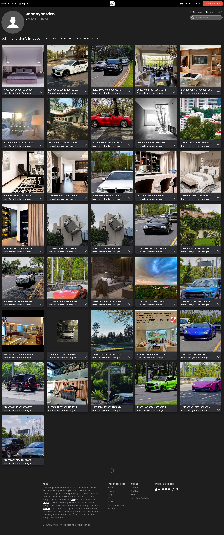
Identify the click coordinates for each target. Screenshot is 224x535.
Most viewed (75, 38)
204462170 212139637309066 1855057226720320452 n (63, 142)
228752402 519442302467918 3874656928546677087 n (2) (19, 460)
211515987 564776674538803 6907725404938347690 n (19, 195)
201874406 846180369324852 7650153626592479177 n (107, 90)
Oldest (63, 38)
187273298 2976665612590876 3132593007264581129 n (19, 90)
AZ (98, 38)
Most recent (51, 38)
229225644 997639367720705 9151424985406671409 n (196, 354)
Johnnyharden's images (20, 93)
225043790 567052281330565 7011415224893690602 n (107, 354)
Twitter (134, 491)
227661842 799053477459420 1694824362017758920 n (63, 407)
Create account (213, 3)
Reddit (134, 494)
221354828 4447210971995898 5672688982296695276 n (107, 301)
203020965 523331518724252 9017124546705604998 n (107, 142)
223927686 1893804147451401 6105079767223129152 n (152, 248)
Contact (135, 487)
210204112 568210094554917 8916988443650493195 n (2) (152, 195)
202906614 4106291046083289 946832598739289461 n (19, 142)
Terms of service (116, 505)
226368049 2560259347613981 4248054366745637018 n (19, 407)
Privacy (111, 508)
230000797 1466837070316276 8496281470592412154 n (152, 354)
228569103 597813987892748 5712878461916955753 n (152, 407)
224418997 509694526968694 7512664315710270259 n (19, 301)
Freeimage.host (63, 524)
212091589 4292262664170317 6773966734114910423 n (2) (63, 195)
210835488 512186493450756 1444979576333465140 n (19, 248)
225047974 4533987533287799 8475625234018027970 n (196, 248)
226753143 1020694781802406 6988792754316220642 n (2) (107, 407)
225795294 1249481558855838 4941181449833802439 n (19, 354)
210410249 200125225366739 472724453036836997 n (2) (196, 142)
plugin (46, 502)
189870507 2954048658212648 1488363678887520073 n (63, 90)
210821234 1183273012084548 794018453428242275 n (107, 248)
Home (111, 487)
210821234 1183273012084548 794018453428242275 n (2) (63, 248)
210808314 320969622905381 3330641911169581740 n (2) (107, 195)
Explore (111, 491)
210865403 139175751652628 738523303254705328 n (196, 195)
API (73, 499)
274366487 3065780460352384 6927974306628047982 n (63, 354)
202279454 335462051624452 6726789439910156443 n (152, 90)
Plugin (110, 494)
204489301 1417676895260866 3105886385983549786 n (196, 90)
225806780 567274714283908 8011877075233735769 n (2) (196, 301)
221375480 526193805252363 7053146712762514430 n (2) (63, 301)
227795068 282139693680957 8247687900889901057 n (196, 407)
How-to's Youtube (140, 498)
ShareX (46, 508)
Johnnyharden (40, 14)
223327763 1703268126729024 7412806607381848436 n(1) (152, 301)
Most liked (89, 38)
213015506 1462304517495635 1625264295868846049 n (152, 142)
